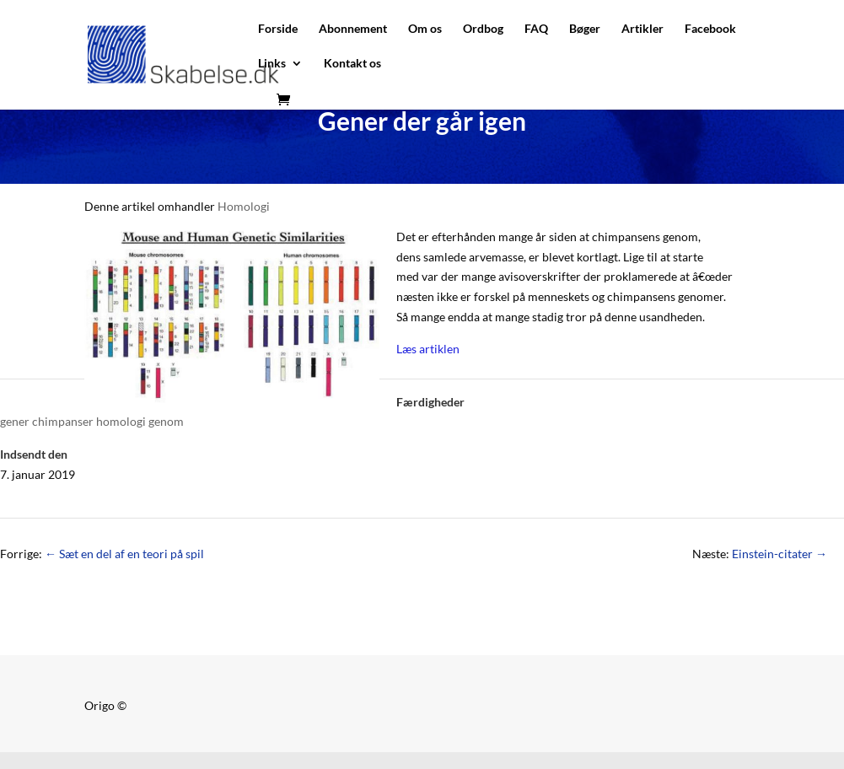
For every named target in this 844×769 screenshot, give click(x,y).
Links (272, 63)
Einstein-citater (779, 553)
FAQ (536, 29)
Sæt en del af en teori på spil (124, 553)
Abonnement (353, 29)
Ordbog (483, 29)
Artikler (642, 29)
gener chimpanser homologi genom (92, 421)
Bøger (584, 29)
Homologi (244, 206)
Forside (278, 29)
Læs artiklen (428, 348)
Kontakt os (352, 63)
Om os (425, 29)
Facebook (710, 29)
